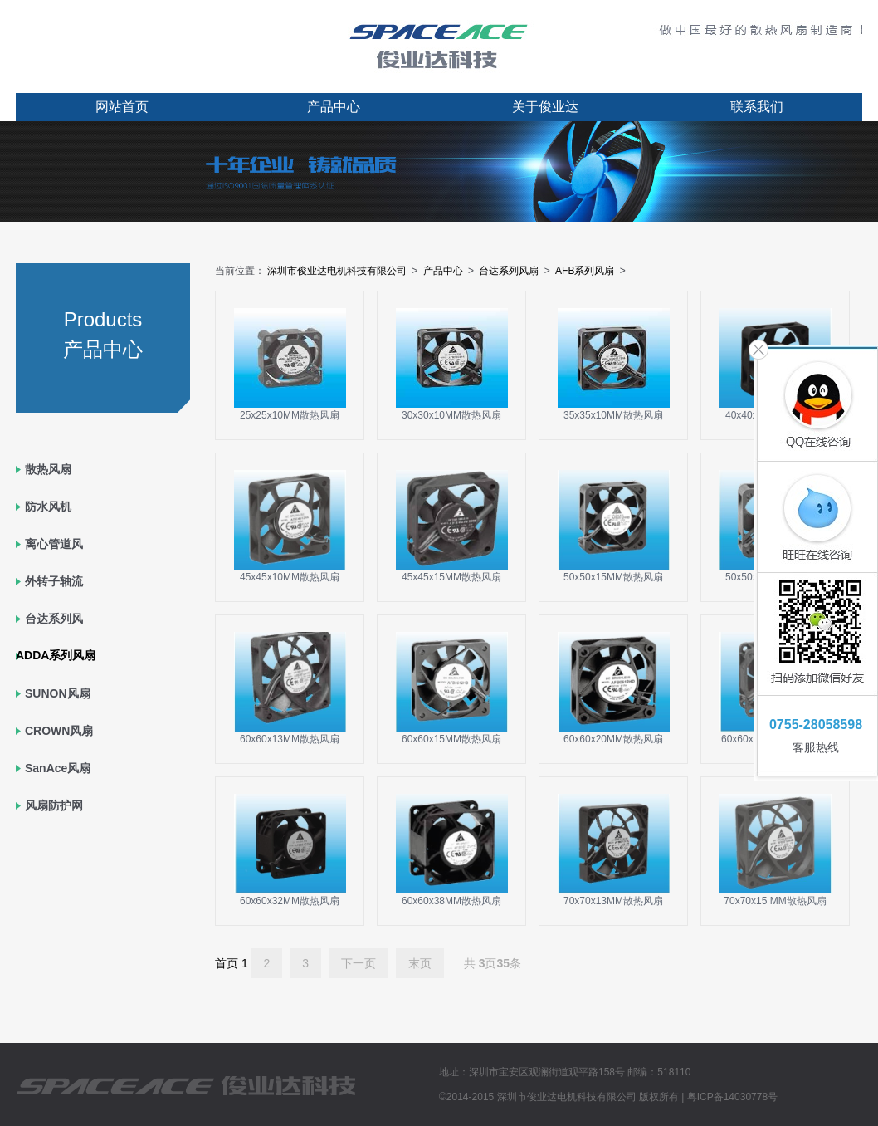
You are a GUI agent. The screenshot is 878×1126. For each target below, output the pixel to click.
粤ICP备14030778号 (732, 1097)
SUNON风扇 (57, 693)
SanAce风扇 (57, 768)
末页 (420, 963)
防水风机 (48, 506)
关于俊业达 (545, 107)
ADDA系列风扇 (55, 655)
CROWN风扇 (59, 730)
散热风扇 (48, 469)
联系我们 (756, 107)
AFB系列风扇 (584, 271)
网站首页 (122, 107)
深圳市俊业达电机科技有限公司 (337, 271)
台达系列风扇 (509, 271)
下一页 (358, 963)
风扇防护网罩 (54, 824)
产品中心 (333, 107)
